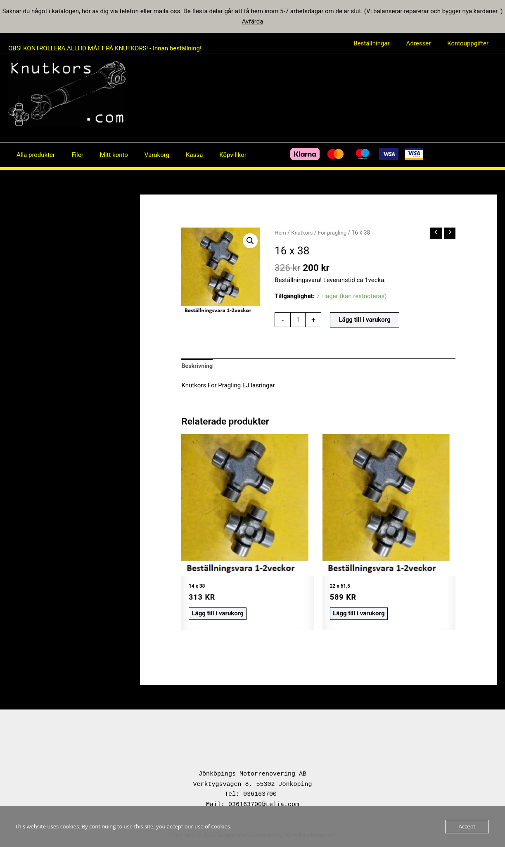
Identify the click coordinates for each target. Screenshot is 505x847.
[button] (249, 241)
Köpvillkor (210, 155)
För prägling (335, 232)
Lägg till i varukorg (365, 320)
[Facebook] (242, 155)
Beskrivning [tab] (197, 367)
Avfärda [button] (252, 21)
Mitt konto (104, 155)
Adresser (425, 43)
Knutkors (303, 232)
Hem (281, 232)
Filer (71, 155)
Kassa (175, 155)
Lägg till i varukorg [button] (215, 613)
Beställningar (382, 43)
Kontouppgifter (470, 43)
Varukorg (142, 155)
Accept (467, 826)
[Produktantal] (298, 320)
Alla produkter (33, 155)
